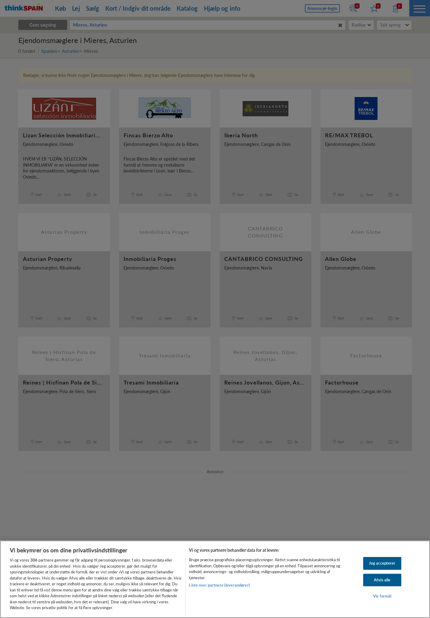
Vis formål (382, 596)
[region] (215, 579)
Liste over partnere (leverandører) (219, 585)
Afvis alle (382, 579)
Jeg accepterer (382, 563)
